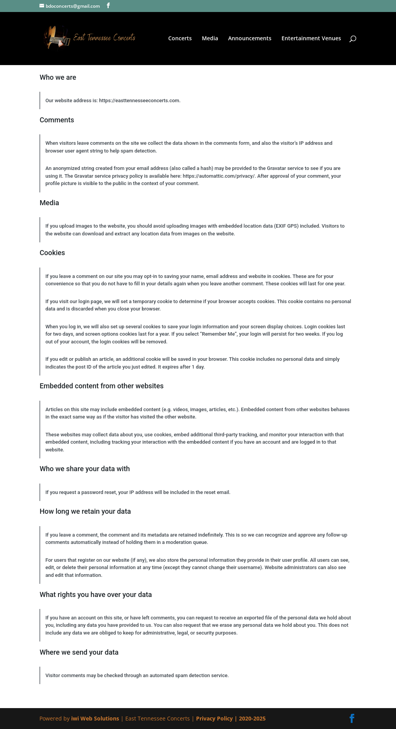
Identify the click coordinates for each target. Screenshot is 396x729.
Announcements (249, 39)
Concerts (180, 39)
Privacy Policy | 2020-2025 (231, 718)
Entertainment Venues (311, 39)
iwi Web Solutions (96, 718)
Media (210, 39)
